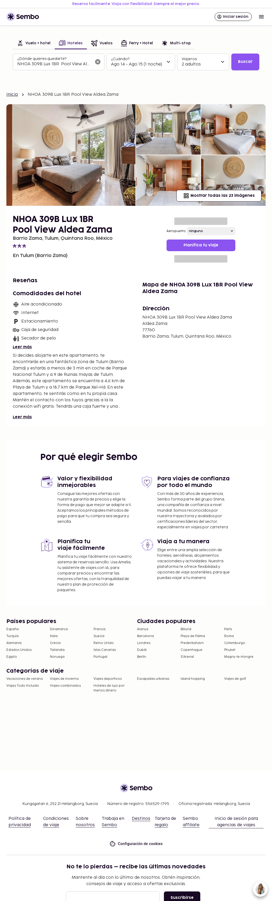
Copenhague (191, 650)
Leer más (22, 347)
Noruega (57, 657)
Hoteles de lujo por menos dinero (109, 688)
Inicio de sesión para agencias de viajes (236, 822)
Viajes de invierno (64, 679)
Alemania (14, 643)
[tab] (34, 43)
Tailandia (57, 650)
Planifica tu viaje (201, 245)
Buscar (245, 61)
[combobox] (54, 64)
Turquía (12, 636)
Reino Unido (104, 643)
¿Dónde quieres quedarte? (41, 58)
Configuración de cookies (136, 844)
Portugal (100, 657)
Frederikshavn (192, 643)
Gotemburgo (234, 643)
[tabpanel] (136, 62)
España (12, 629)
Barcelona (145, 636)
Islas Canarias (105, 650)
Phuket (229, 650)
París (228, 629)
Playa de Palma (193, 636)
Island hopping (193, 679)
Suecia (99, 636)
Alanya (142, 629)
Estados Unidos (19, 650)
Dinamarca (59, 629)
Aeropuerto (176, 231)
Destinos (141, 818)
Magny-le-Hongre (238, 657)
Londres (143, 643)
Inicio (12, 94)
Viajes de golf (235, 679)
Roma (229, 636)
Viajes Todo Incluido (22, 686)
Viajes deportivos (108, 679)
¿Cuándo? (120, 59)
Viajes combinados (65, 686)
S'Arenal (187, 657)
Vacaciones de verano (24, 679)
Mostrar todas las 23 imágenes (219, 196)
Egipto (11, 657)
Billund (186, 629)
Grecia (55, 643)
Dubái (142, 650)
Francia (99, 629)
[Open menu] (261, 16)
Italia (54, 636)
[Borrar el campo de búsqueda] (98, 62)
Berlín (141, 657)
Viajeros (189, 59)
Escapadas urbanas (153, 679)
